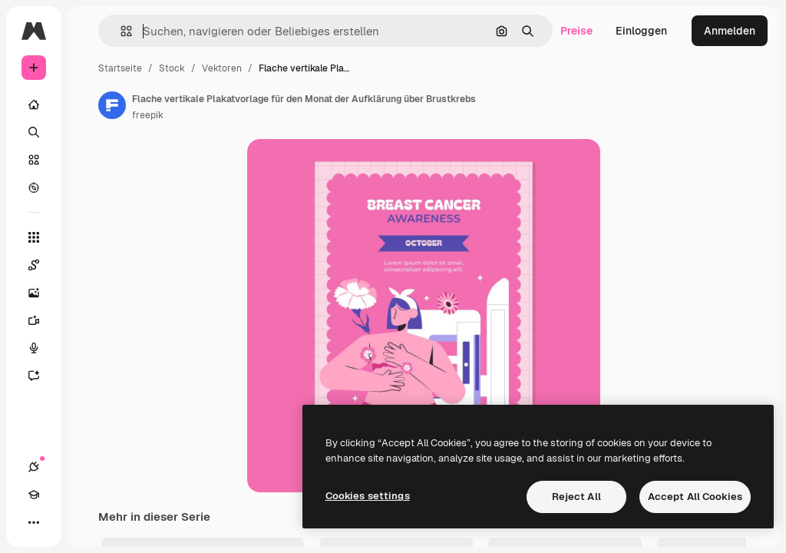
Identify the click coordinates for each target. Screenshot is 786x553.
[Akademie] (33, 494)
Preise (576, 31)
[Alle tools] (33, 237)
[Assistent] (41, 375)
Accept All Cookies (695, 496)
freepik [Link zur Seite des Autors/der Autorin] (147, 115)
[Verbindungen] (33, 467)
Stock (172, 68)
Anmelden (729, 31)
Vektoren (222, 68)
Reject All (576, 496)
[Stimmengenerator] (41, 348)
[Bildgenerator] (41, 292)
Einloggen (641, 31)
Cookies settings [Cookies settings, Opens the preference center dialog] (367, 495)
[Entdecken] (33, 187)
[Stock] (33, 159)
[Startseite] (33, 104)
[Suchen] (33, 132)
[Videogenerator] (41, 320)
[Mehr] (33, 522)
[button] (120, 31)
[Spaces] (41, 265)
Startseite (120, 68)
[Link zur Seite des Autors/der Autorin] (112, 105)
